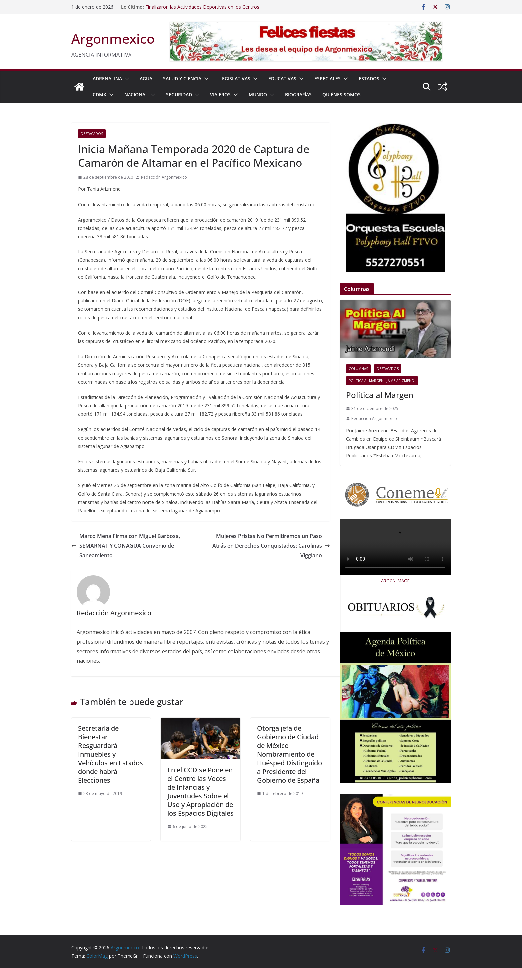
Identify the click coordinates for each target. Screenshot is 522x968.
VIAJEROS (220, 94)
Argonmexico (113, 38)
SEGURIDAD (179, 94)
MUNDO (258, 94)
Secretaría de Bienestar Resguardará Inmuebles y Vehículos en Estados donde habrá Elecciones (110, 754)
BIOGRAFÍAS (298, 94)
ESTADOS (369, 78)
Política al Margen (379, 394)
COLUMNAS (358, 368)
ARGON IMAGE (395, 581)
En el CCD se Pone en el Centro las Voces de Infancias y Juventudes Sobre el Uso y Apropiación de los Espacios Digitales (200, 791)
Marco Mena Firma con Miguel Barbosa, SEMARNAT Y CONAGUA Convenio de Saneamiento (125, 545)
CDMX (99, 94)
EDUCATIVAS (282, 78)
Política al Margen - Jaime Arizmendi (382, 380)
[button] (125, 78)
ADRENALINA (107, 78)
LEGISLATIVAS (234, 78)
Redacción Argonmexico (164, 177)
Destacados (92, 133)
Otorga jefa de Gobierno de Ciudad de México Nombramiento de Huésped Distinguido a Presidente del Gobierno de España (289, 754)
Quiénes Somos (341, 94)
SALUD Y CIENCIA (182, 78)
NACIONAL (136, 94)
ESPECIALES (327, 78)
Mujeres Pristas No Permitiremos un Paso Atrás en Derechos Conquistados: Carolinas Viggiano (271, 545)
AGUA (146, 78)
